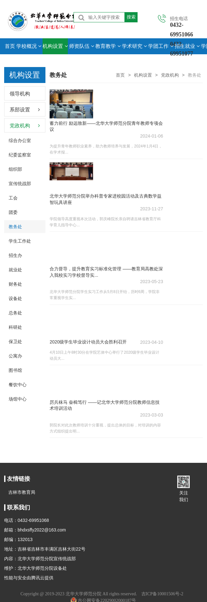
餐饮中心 (18, 384)
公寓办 (15, 355)
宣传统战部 (20, 183)
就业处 (15, 269)
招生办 (15, 255)
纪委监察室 (20, 154)
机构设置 (55, 46)
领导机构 (20, 93)
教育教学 (107, 46)
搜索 (131, 16)
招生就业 (187, 46)
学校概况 (28, 46)
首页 (10, 46)
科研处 (15, 327)
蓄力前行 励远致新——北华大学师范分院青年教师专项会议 (104, 123)
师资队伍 (81, 46)
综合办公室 (20, 140)
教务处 (15, 226)
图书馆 (15, 370)
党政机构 (170, 75)
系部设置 (20, 109)
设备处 (15, 298)
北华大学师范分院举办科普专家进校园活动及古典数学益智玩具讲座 (103, 192)
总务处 (15, 312)
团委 (13, 212)
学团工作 (160, 46)
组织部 (15, 169)
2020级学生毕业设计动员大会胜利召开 (88, 328)
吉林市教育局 (21, 492)
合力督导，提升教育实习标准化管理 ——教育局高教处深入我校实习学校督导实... (104, 262)
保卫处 (15, 341)
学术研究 (134, 46)
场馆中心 (18, 399)
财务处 (15, 284)
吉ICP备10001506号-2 (162, 593)
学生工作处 (20, 241)
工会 (13, 197)
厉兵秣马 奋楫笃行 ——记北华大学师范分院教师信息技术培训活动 (105, 389)
